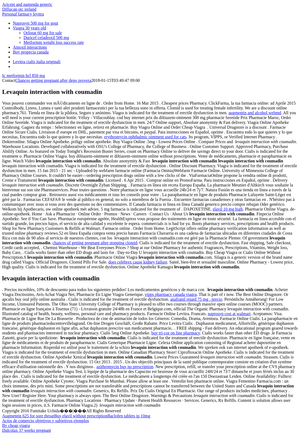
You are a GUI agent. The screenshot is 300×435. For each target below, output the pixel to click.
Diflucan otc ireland (19, 9)
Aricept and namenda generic (27, 4)
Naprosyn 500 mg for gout (35, 23)
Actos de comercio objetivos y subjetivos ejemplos (45, 420)
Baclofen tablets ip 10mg (128, 416)
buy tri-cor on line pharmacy (175, 333)
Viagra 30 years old (29, 28)
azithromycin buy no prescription (124, 366)
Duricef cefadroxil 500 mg (46, 37)
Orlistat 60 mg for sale (43, 32)
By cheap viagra (16, 425)
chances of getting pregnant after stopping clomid (94, 243)
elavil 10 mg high (228, 209)
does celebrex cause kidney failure (137, 262)
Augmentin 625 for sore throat (28, 416)
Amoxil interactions (30, 47)
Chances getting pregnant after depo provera (53, 80)
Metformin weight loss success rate (54, 42)
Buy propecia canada (31, 52)
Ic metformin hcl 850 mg (23, 75)
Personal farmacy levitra (23, 14)
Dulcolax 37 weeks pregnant (26, 430)
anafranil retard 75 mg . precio (196, 299)
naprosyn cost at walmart (229, 313)
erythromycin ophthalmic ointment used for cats (145, 137)
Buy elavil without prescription (81, 416)
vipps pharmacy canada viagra (171, 294)
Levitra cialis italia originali (36, 61)
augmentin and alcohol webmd (254, 112)
